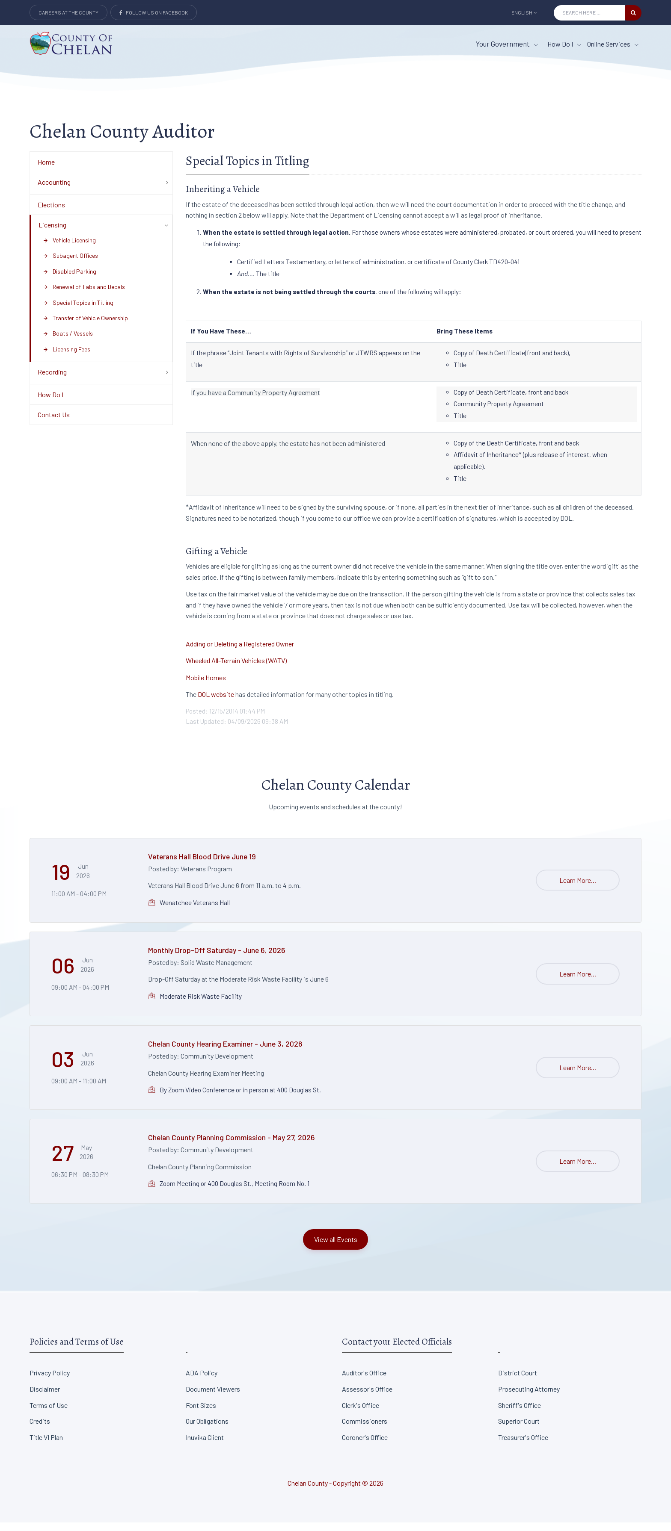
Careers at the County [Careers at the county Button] (68, 12)
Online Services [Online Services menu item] (612, 44)
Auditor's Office (364, 1381)
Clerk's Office (360, 1414)
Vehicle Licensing (69, 248)
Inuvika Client (205, 1446)
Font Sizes (201, 1414)
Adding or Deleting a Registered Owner (240, 652)
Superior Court (519, 1429)
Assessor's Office (367, 1397)
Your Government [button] (507, 43)
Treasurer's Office (523, 1446)
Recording (52, 380)
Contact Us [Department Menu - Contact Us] (54, 423)
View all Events (335, 1248)
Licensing (52, 234)
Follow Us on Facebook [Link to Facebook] (153, 12)
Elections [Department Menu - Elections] (51, 213)
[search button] (633, 13)
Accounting (54, 190)
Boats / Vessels (68, 342)
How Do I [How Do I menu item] (564, 44)
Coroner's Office (365, 1446)
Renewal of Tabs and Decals (84, 295)
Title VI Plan (46, 1446)
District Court (517, 1381)
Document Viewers (213, 1397)
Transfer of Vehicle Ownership (85, 326)
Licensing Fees (66, 357)
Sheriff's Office (519, 1414)
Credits (40, 1429)
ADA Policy (201, 1381)
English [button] (524, 12)
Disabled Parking (69, 279)
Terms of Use (49, 1414)
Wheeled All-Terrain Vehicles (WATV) (236, 669)
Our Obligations (207, 1429)
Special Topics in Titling (78, 311)
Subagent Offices (70, 264)
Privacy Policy (50, 1381)
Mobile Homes (206, 686)
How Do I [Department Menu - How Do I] (50, 403)
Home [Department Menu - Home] (46, 170)
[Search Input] (589, 13)
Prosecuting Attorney (529, 1397)
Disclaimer (45, 1397)
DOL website (216, 703)
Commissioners (364, 1429)
